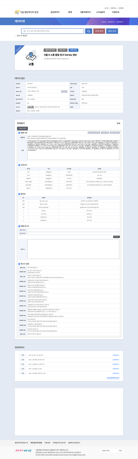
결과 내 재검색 (22, 36)
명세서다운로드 (115, 133)
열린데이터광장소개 (21, 443)
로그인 (106, 8)
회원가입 (113, 8)
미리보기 (69, 123)
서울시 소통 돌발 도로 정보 (35, 369)
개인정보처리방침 (36, 443)
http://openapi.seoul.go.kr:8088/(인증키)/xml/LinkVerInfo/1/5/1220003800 (46, 138)
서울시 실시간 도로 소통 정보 (35, 355)
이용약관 (47, 443)
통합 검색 (112, 31)
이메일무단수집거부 (59, 443)
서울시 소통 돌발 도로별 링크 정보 (36, 373)
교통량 (37, 111)
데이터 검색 (88, 31)
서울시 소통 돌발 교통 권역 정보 (36, 360)
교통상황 (33, 111)
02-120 (44, 452)
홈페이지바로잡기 (74, 443)
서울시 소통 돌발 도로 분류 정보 (36, 364)
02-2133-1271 (58, 452)
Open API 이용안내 (94, 133)
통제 (28, 111)
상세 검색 (99, 31)
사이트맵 (120, 8)
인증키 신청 (105, 133)
